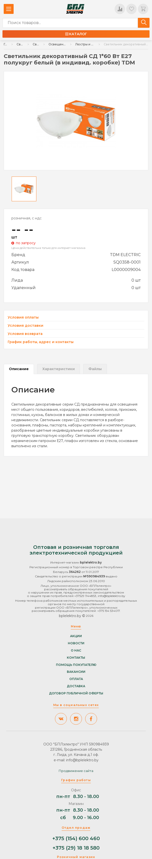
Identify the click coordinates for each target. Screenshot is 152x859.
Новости (76, 643)
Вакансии (76, 672)
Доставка (76, 686)
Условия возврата (25, 334)
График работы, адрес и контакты (41, 342)
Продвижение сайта (76, 771)
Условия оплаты (23, 317)
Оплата (76, 679)
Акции (76, 636)
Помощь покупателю (76, 664)
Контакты (76, 657)
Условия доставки (25, 326)
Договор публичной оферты (76, 693)
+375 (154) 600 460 (76, 838)
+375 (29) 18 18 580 (76, 848)
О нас (76, 650)
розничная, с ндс (26, 218)
